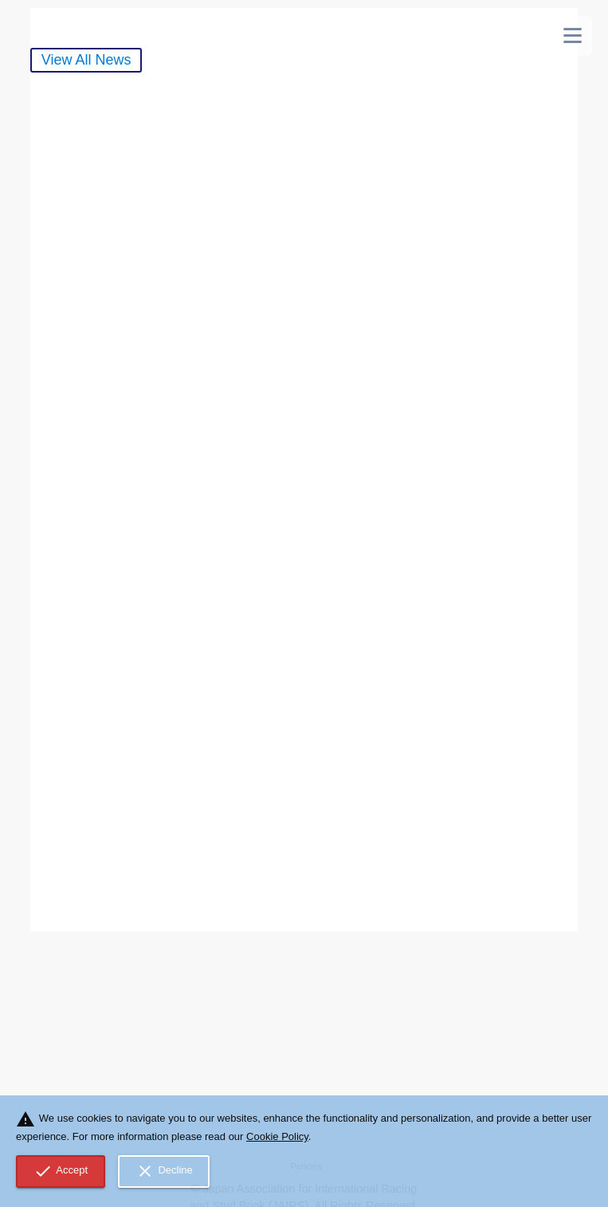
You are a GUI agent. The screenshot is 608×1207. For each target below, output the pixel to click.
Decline (164, 1171)
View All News (86, 60)
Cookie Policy (277, 1136)
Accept (60, 1171)
